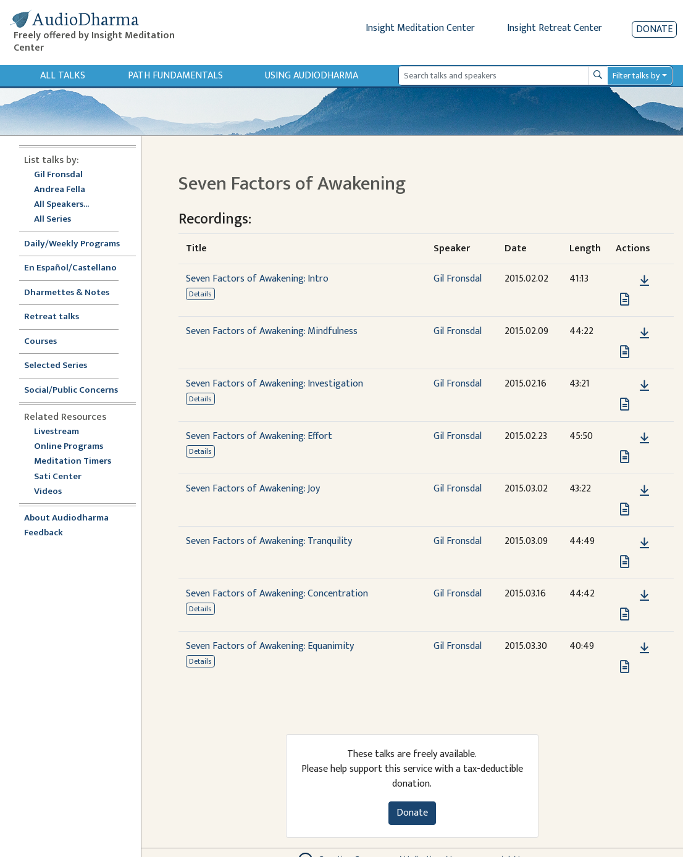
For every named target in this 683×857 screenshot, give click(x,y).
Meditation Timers (72, 461)
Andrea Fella (59, 190)
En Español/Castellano (70, 268)
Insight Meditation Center (420, 28)
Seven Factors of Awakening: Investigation (274, 383)
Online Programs (68, 447)
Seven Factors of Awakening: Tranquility (269, 541)
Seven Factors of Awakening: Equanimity (270, 646)
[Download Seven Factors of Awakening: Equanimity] (644, 648)
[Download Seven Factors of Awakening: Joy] (644, 491)
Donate (654, 29)
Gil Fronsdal (58, 175)
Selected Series (63, 366)
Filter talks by (636, 76)
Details (200, 294)
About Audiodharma (66, 518)
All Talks (62, 75)
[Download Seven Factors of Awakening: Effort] (644, 438)
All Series (52, 219)
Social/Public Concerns (71, 390)
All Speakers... (61, 205)
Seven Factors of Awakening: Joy (253, 488)
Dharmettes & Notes (66, 293)
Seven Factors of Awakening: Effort (259, 436)
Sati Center (58, 477)
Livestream (56, 432)
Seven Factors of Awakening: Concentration (277, 593)
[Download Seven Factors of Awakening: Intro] (644, 281)
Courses (40, 342)
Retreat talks (51, 317)
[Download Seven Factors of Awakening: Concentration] (644, 596)
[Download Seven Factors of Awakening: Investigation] (644, 386)
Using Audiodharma (311, 75)
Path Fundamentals (175, 75)
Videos (54, 492)
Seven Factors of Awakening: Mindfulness (272, 331)
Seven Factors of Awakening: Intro (257, 278)
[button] (625, 280)
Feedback (43, 533)
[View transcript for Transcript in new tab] (625, 299)
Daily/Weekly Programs (78, 244)
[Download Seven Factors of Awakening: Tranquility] (644, 543)
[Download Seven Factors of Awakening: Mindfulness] (644, 333)
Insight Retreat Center (554, 28)
